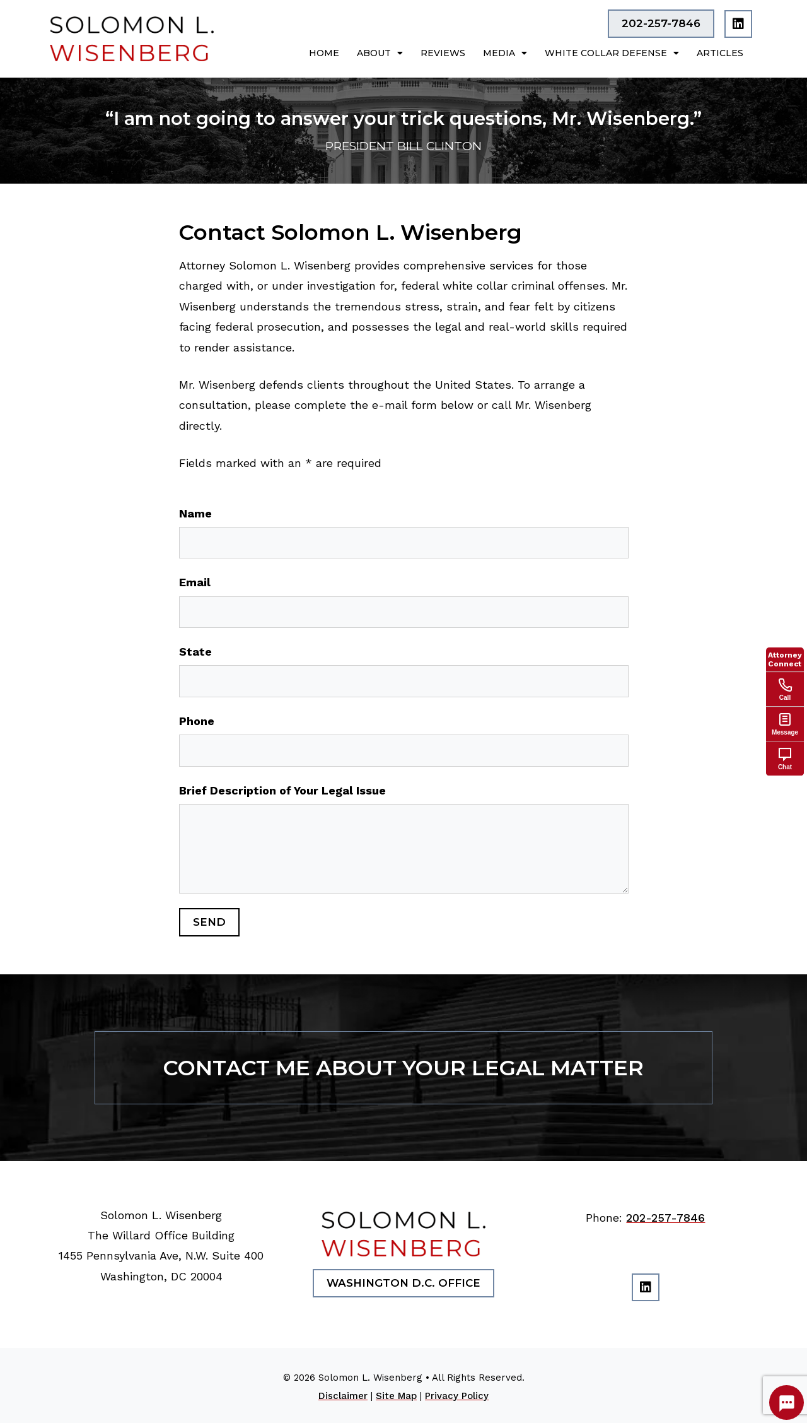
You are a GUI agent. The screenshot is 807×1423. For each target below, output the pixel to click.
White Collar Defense (612, 53)
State (195, 651)
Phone (196, 721)
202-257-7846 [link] (665, 1217)
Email (195, 582)
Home (324, 53)
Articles (720, 53)
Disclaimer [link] (343, 1396)
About (380, 53)
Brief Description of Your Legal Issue (282, 790)
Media (505, 53)
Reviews (443, 53)
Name (195, 513)
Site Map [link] (396, 1396)
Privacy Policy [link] (457, 1396)
